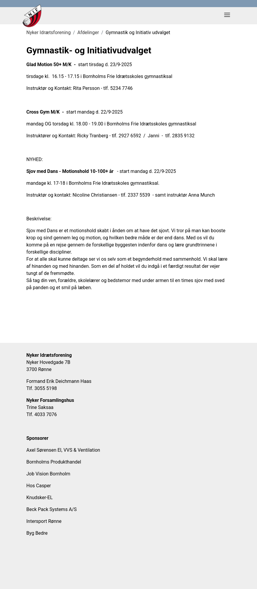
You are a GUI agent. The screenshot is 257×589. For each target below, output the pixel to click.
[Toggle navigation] (227, 15)
